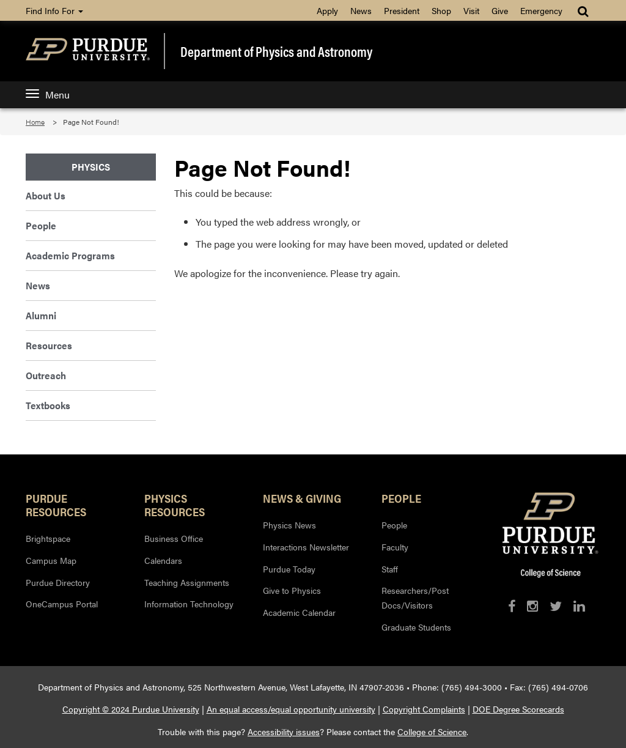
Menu (48, 94)
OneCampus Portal (62, 604)
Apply (327, 10)
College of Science (431, 731)
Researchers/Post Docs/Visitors (415, 597)
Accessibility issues (284, 731)
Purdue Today (289, 569)
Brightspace (48, 538)
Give (500, 10)
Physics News (289, 525)
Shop (441, 10)
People (41, 225)
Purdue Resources (56, 504)
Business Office (173, 538)
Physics (91, 167)
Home (35, 121)
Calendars (163, 560)
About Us (45, 195)
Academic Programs (70, 255)
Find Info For (54, 10)
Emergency (541, 10)
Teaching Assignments (186, 582)
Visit (471, 10)
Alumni (41, 315)
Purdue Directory (58, 582)
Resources (49, 345)
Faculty (394, 547)
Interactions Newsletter (306, 547)
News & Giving (302, 498)
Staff (389, 569)
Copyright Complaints (424, 709)
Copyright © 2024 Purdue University (130, 709)
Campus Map (51, 560)
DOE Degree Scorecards (518, 709)
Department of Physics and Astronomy (276, 51)
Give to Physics (292, 590)
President (401, 10)
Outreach (46, 375)
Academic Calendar (299, 612)
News (361, 10)
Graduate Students (416, 627)
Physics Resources (174, 504)
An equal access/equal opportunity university (291, 709)
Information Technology (189, 604)
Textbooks (48, 405)
